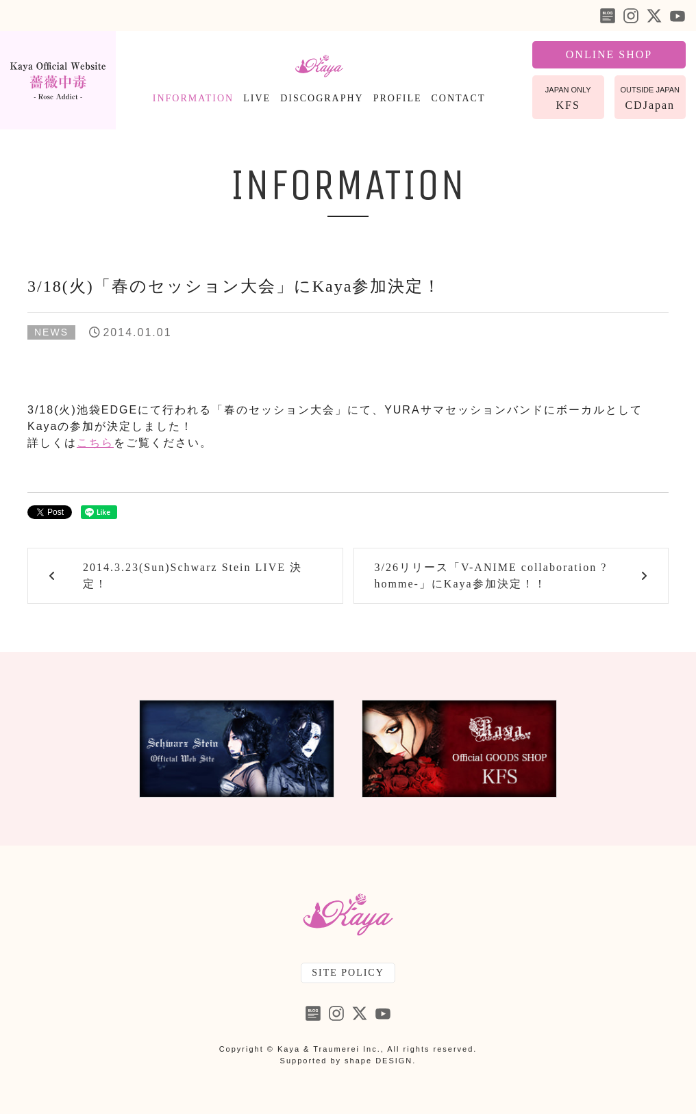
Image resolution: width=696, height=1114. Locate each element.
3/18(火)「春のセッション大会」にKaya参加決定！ (234, 286)
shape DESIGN (378, 1060)
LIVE (257, 98)
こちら (95, 442)
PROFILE (397, 98)
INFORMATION (193, 98)
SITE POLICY (348, 972)
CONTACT (459, 98)
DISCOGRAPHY (322, 98)
